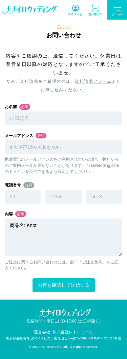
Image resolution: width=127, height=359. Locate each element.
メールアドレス (19, 135)
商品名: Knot (63, 237)
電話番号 (13, 185)
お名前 (11, 106)
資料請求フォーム (93, 81)
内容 (9, 214)
